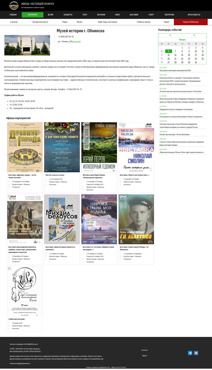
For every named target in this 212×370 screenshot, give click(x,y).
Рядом (166, 22)
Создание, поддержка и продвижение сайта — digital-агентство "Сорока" (106, 367)
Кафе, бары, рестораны (107, 22)
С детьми (13, 22)
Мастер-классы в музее (55, 175)
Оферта (144, 355)
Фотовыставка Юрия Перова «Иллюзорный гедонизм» (94, 176)
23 (189, 58)
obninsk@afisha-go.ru (31, 344)
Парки (64, 22)
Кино (117, 15)
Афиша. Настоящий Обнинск (37, 4)
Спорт (151, 15)
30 (189, 62)
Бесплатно (32, 15)
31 (196, 62)
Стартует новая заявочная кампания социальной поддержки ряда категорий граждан (182, 143)
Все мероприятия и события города (32, 7)
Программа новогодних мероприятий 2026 (175, 70)
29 (182, 62)
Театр (84, 15)
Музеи (79, 22)
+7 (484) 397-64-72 (66, 36)
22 (182, 58)
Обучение (101, 15)
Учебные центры (144, 22)
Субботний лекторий (17, 319)
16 (189, 54)
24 (196, 58)
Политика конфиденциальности (20, 363)
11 (203, 51)
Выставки (134, 15)
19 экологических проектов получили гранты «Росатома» (181, 91)
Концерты (68, 15)
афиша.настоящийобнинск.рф (93, 359)
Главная (12, 15)
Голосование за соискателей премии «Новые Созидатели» (181, 116)
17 (196, 54)
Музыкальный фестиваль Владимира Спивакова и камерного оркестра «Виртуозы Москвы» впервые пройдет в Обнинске (182, 100)
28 (175, 62)
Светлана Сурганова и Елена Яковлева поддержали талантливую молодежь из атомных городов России (179, 126)
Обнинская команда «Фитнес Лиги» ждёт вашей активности (181, 152)
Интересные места (40, 22)
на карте (76, 41)
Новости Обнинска (190, 22)
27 (169, 62)
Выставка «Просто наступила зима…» (134, 175)
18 (203, 54)
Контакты (145, 350)
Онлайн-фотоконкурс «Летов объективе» (175, 134)
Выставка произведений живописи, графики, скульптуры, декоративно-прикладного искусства (23, 249)
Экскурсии (169, 15)
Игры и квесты (194, 15)
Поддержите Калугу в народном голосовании (176, 109)
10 (196, 51)
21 (175, 58)
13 (169, 54)
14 (175, 54)
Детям (50, 15)
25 (203, 58)
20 (169, 58)
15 (182, 54)
